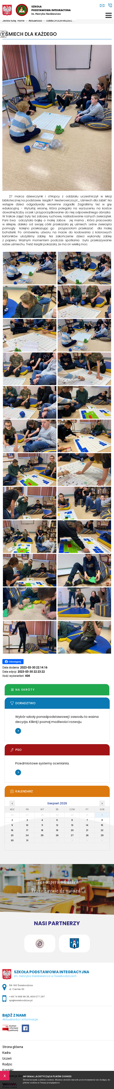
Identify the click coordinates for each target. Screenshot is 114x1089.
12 (57, 825)
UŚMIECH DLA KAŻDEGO (29, 34)
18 (42, 830)
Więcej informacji (18, 731)
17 (27, 830)
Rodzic (7, 1064)
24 (27, 835)
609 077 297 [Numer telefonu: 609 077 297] (37, 996)
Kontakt (7, 1070)
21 (87, 830)
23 (12, 835)
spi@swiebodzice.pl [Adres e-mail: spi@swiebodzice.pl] (21, 1000)
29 (102, 835)
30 (12, 840)
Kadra (6, 1053)
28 (87, 835)
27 (72, 835)
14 (87, 825)
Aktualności (33, 20)
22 (102, 830)
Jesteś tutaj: (10, 20)
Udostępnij (13, 661)
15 (102, 825)
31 (27, 840)
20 (72, 830)
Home (21, 20)
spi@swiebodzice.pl (102, 5)
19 (57, 830)
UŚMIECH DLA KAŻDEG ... (58, 20)
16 (12, 830)
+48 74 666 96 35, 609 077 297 (110, 5)
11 (42, 825)
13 (72, 825)
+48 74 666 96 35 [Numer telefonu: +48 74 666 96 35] (19, 996)
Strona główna (12, 1047)
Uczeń (7, 1058)
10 (27, 825)
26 (57, 835)
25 (42, 835)
